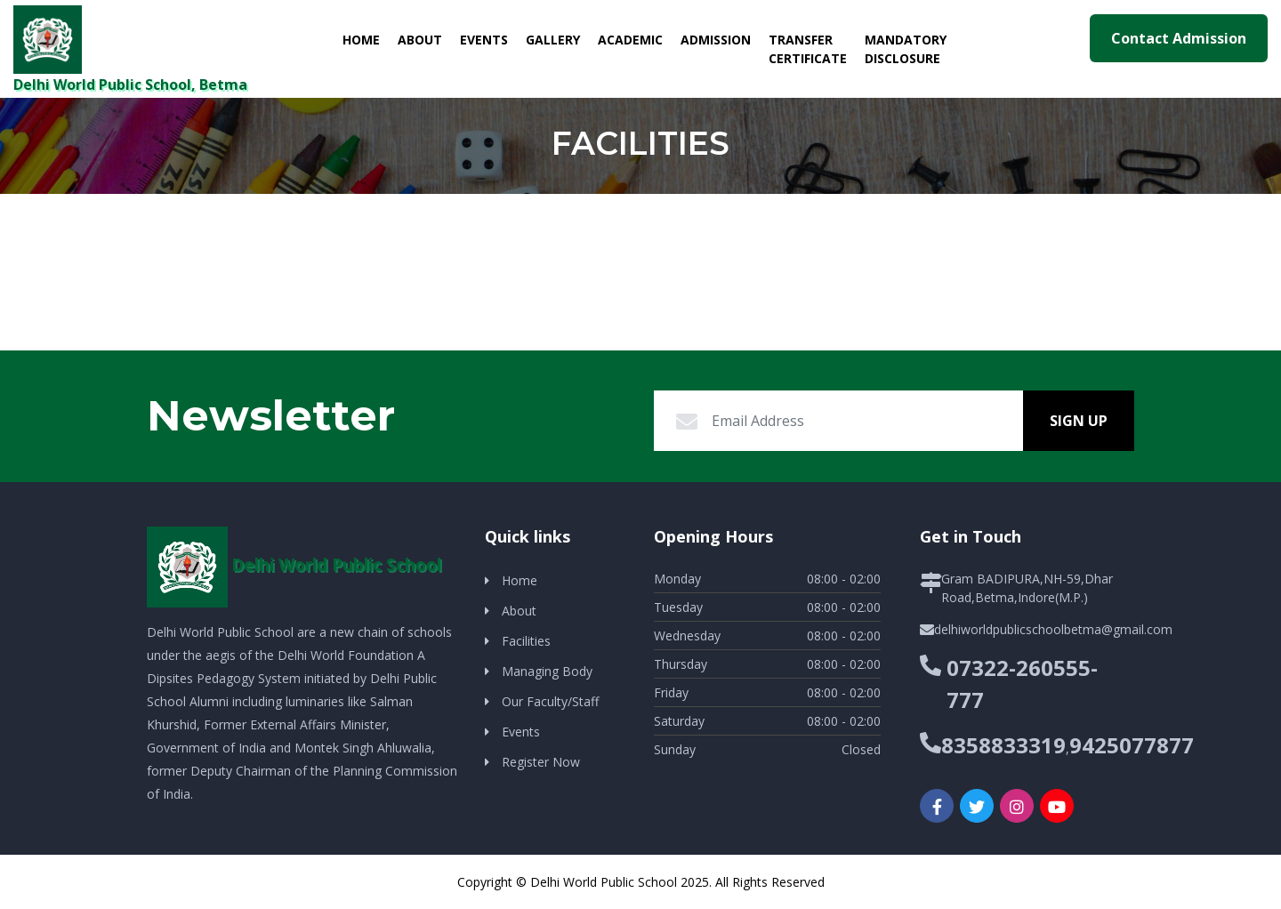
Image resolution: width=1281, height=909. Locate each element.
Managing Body (547, 671)
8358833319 (1003, 745)
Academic (630, 39)
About (420, 39)
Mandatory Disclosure (906, 49)
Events (484, 39)
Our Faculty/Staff (550, 701)
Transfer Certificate (808, 49)
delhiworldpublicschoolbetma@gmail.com (1053, 629)
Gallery (553, 39)
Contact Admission (1178, 38)
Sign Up (1079, 420)
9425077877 (1131, 745)
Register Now (541, 761)
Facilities (526, 640)
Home (365, 38)
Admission (716, 39)
